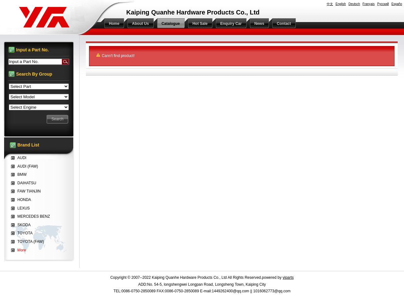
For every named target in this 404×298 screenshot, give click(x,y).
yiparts (288, 277)
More (21, 250)
